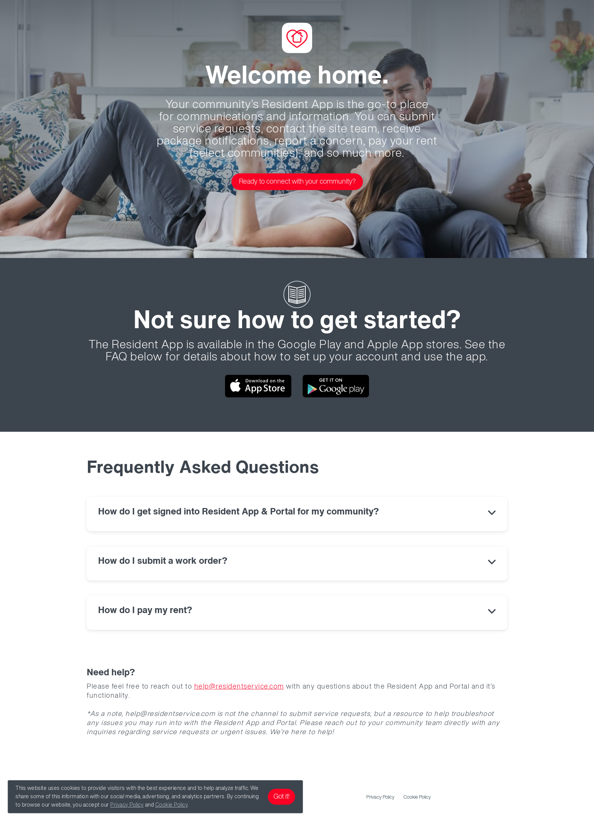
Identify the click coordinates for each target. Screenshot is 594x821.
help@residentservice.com (239, 686)
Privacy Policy (127, 805)
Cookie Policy (171, 805)
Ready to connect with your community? (297, 181)
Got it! (281, 796)
